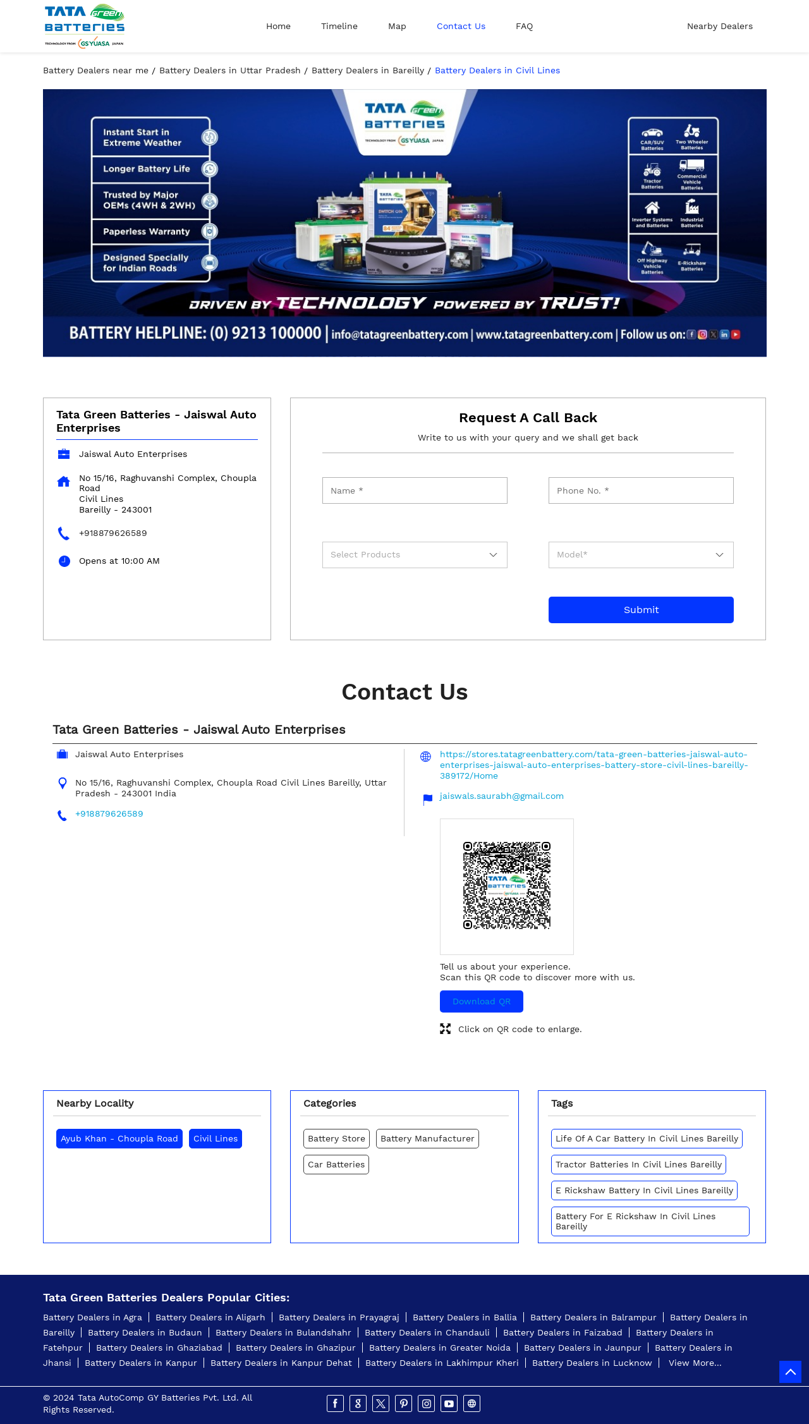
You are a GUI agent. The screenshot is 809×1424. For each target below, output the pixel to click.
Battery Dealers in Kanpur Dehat (281, 1363)
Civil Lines (215, 1138)
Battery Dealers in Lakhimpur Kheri (442, 1363)
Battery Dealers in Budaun (145, 1332)
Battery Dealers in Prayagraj (339, 1317)
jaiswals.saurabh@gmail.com (502, 796)
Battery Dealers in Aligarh (210, 1317)
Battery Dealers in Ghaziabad (159, 1347)
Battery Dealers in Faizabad (563, 1332)
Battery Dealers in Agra (92, 1317)
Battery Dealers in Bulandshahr (283, 1332)
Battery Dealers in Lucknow (592, 1363)
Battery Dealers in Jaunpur (583, 1347)
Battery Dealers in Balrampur (593, 1317)
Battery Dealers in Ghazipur (296, 1347)
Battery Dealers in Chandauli (427, 1332)
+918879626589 (113, 533)
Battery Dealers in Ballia (465, 1317)
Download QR (482, 1001)
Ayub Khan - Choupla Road (119, 1138)
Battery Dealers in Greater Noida (440, 1347)
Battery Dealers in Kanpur (141, 1363)
